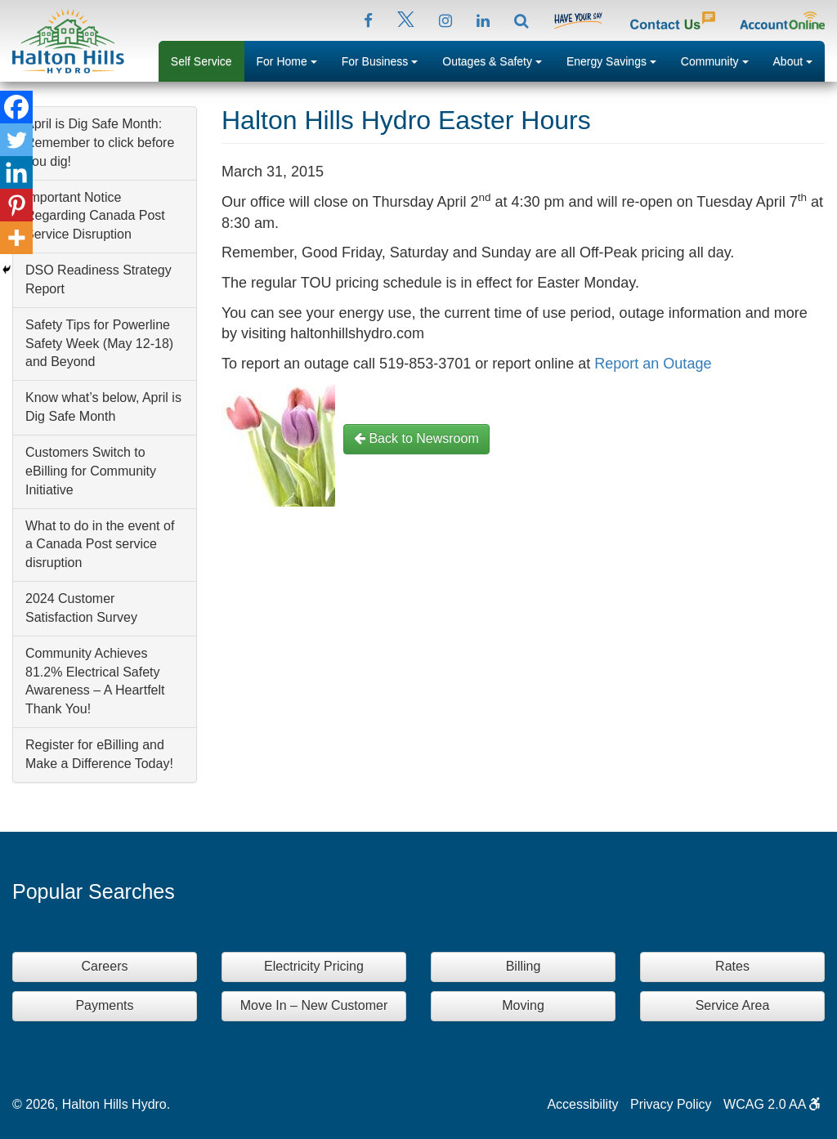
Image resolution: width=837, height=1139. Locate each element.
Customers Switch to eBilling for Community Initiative (90, 471)
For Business (386, 59)
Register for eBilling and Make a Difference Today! (99, 754)
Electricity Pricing (314, 966)
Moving (523, 1005)
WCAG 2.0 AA (772, 1104)
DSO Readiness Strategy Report (98, 279)
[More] (16, 237)
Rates (732, 966)
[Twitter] (16, 139)
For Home (293, 59)
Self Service (201, 61)
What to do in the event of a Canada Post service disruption (99, 544)
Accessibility (582, 1104)
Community (721, 59)
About (799, 59)
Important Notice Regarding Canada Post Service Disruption (95, 216)
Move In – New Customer (314, 1005)
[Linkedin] (16, 172)
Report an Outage (652, 363)
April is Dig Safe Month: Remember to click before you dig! (99, 142)
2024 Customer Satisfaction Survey (81, 608)
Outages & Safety (498, 59)
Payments (104, 1005)
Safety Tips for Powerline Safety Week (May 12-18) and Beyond (99, 343)
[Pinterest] (16, 205)
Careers (105, 966)
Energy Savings (617, 59)
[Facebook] (16, 107)
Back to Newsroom (416, 438)
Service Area (733, 1005)
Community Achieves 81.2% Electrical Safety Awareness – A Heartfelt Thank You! (94, 681)
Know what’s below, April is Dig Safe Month (103, 407)
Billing (523, 966)
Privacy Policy (671, 1104)
